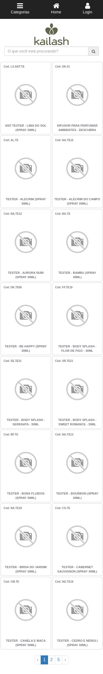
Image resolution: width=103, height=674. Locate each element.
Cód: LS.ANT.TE (14, 66)
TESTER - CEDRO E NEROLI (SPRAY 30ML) (77, 643)
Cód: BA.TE (63, 213)
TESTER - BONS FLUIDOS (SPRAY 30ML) (25, 495)
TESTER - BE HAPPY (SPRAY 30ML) (26, 348)
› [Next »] (65, 659)
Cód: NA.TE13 (64, 434)
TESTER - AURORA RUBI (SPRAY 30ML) (26, 275)
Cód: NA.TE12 (13, 213)
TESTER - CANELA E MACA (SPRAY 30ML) (26, 643)
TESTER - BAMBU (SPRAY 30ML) (77, 275)
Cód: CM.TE (11, 581)
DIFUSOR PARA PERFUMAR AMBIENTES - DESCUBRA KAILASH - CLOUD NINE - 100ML (77, 128)
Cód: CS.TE (62, 508)
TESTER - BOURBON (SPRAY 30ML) (77, 495)
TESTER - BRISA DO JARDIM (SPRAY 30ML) (26, 569)
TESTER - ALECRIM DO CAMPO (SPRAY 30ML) (77, 201)
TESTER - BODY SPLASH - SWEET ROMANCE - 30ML (77, 422)
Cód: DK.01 (62, 66)
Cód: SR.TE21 (64, 360)
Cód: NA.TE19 (64, 581)
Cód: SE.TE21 (13, 360)
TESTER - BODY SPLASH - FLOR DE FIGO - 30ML (77, 348)
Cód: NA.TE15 (64, 140)
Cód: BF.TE (11, 434)
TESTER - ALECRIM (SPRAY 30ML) (26, 201)
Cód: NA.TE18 (13, 508)
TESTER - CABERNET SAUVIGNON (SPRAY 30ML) (77, 569)
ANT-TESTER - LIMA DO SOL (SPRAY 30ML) (25, 128)
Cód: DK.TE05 (13, 287)
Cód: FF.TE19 (64, 287)
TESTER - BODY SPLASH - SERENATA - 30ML (26, 422)
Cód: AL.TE (11, 140)
